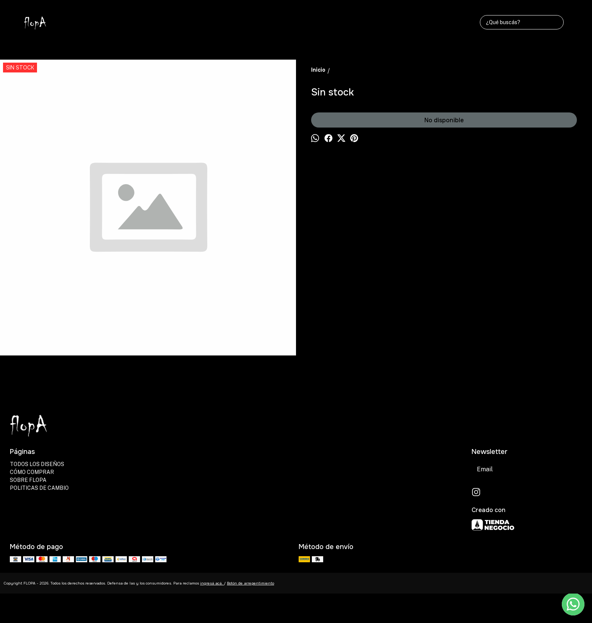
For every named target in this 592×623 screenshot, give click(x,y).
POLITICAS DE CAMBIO (39, 488)
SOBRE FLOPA (28, 480)
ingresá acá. (212, 583)
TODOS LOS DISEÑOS (37, 464)
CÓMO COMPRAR (32, 472)
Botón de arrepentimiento (250, 583)
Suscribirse (561, 469)
